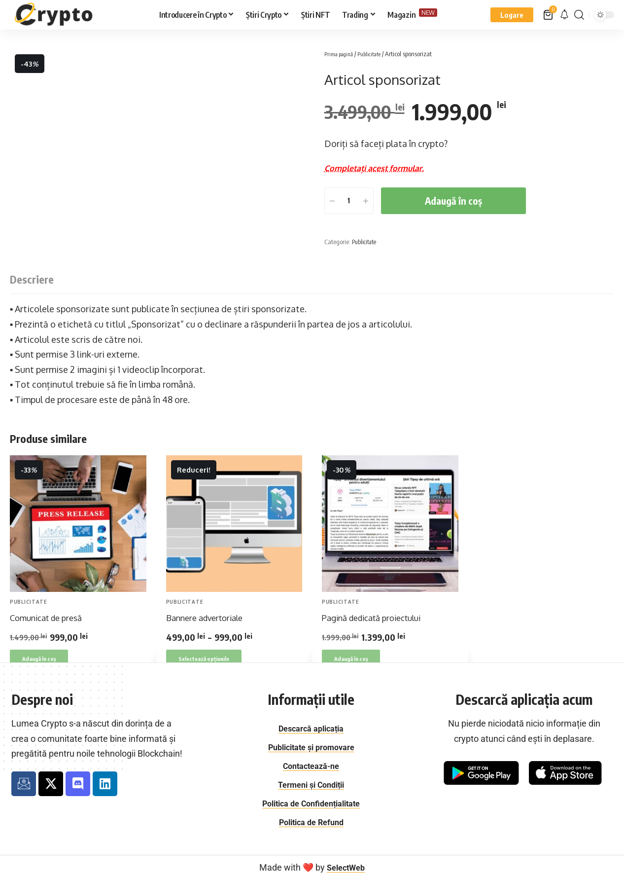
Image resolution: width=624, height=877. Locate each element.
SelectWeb (345, 864)
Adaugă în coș (453, 201)
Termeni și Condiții (311, 783)
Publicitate (377, 54)
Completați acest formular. (380, 167)
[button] (511, 14)
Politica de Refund (311, 819)
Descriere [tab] (32, 279)
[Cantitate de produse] (349, 201)
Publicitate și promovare (311, 746)
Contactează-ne (311, 765)
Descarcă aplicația (311, 728)
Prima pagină (341, 54)
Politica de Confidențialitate (311, 801)
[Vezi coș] (549, 14)
